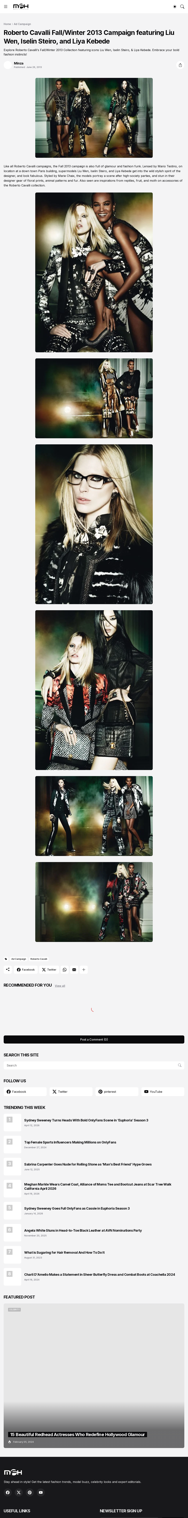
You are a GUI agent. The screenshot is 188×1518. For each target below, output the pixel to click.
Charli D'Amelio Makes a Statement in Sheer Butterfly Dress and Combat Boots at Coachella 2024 (99, 1274)
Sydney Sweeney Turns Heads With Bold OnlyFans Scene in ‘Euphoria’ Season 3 (86, 1120)
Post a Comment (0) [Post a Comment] (94, 1039)
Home (7, 24)
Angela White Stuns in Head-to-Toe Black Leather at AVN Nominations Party (83, 1230)
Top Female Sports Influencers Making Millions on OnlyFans (70, 1142)
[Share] (180, 65)
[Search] (182, 6)
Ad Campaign (22, 24)
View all (60, 985)
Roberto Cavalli (38, 959)
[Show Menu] (5, 6)
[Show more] (84, 970)
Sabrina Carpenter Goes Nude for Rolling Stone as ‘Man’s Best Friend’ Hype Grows (87, 1164)
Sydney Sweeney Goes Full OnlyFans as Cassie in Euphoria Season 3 (77, 1208)
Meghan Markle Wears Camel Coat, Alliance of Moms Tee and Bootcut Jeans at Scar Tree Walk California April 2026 (97, 1186)
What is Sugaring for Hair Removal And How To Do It (64, 1252)
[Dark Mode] (175, 6)
